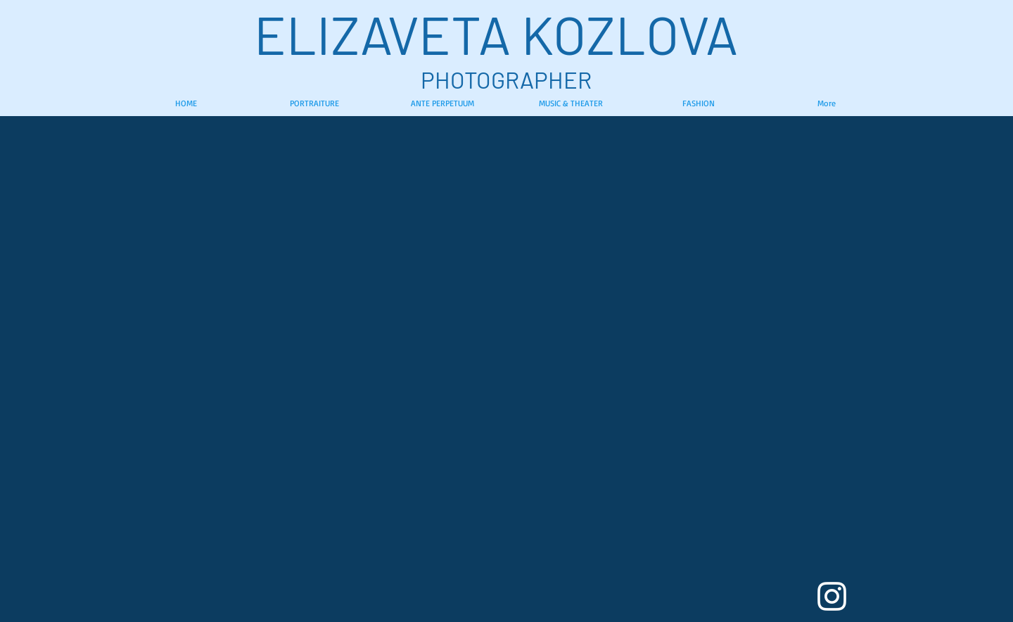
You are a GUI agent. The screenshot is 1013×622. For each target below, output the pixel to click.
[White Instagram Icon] (832, 596)
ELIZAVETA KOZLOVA (506, 33)
